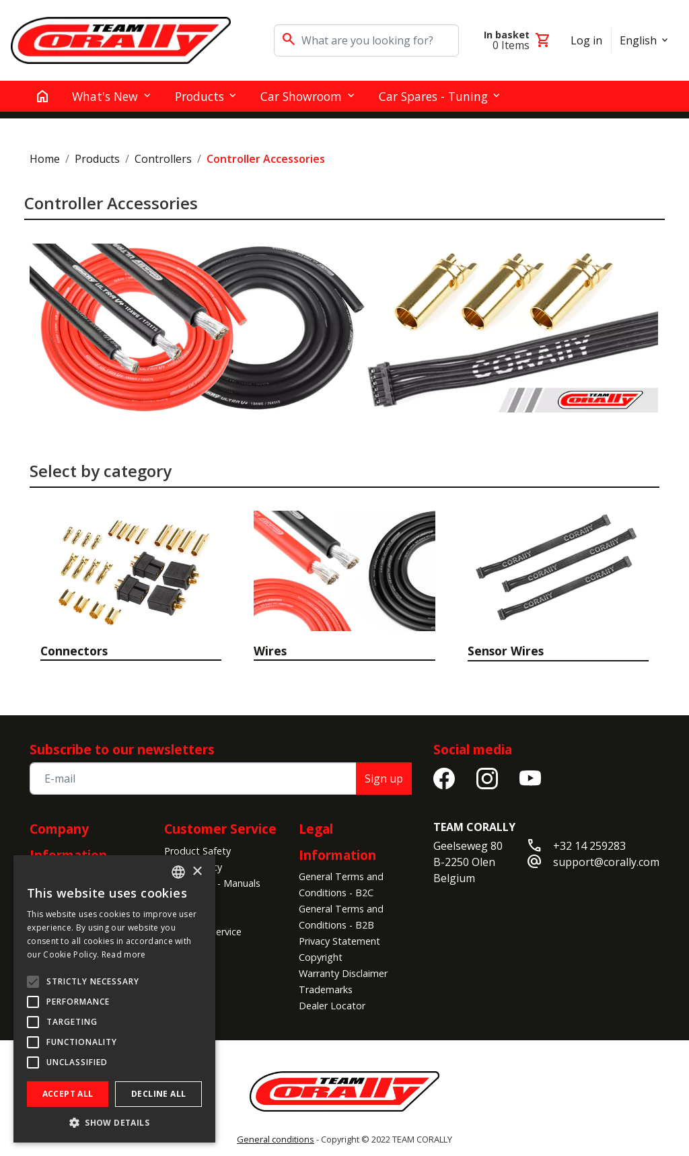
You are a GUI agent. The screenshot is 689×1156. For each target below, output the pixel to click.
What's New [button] (105, 96)
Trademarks (326, 989)
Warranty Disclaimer (343, 973)
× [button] (197, 872)
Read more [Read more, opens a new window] (124, 954)
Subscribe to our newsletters (122, 749)
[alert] (114, 999)
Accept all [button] (68, 1093)
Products (97, 158)
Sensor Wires (506, 651)
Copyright (320, 957)
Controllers (163, 158)
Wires (270, 651)
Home (45, 158)
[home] (42, 96)
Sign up (384, 778)
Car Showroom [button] (301, 96)
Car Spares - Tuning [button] (433, 96)
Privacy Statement (339, 941)
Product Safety (197, 850)
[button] (114, 1122)
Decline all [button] (158, 1093)
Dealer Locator (332, 1005)
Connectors (74, 651)
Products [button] (199, 96)
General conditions (275, 1139)
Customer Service (220, 829)
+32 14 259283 (589, 845)
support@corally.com (606, 862)
